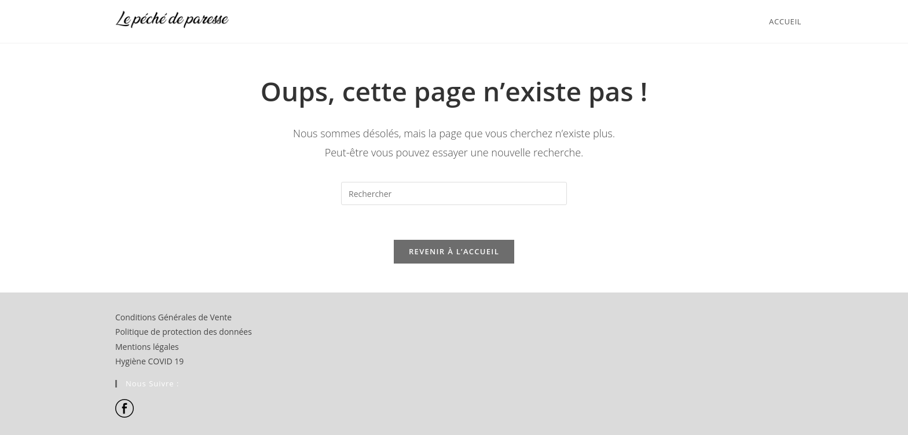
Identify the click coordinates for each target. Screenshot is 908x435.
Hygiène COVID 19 (149, 361)
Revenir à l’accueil (454, 251)
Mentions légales (147, 346)
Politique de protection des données (183, 331)
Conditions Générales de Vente (173, 317)
